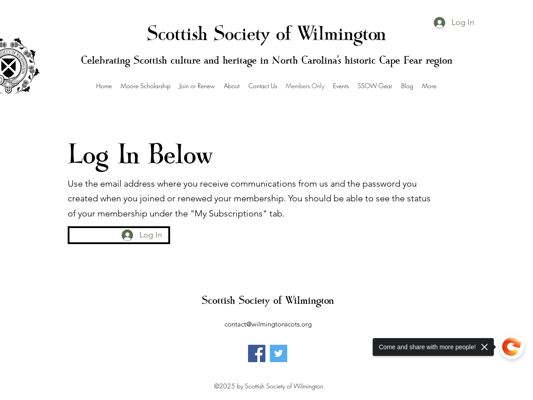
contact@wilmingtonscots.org (268, 324)
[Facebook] (256, 353)
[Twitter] (278, 353)
